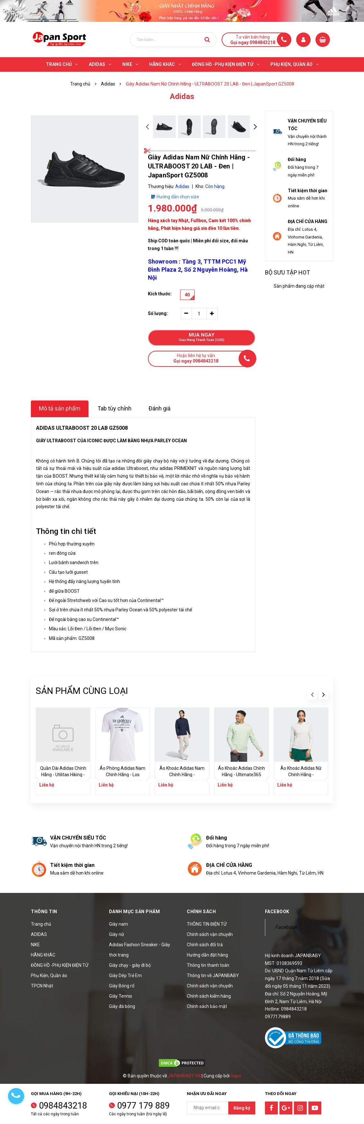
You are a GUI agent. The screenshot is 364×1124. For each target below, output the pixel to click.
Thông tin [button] (44, 911)
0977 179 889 (143, 1106)
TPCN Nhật (42, 985)
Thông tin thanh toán (208, 965)
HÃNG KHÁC (43, 955)
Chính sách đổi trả (205, 944)
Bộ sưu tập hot (287, 272)
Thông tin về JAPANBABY (213, 975)
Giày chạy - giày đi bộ (130, 965)
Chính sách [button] (201, 911)
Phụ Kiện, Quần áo (49, 975)
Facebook (286, 927)
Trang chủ (41, 924)
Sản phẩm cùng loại (82, 691)
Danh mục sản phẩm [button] (134, 911)
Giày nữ (116, 934)
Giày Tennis (120, 996)
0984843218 (63, 1106)
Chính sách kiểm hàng (209, 996)
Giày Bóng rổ (121, 985)
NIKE (35, 944)
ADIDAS (39, 934)
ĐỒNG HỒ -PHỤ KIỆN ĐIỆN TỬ (59, 965)
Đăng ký (241, 1108)
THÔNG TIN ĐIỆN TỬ (207, 924)
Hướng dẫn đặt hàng (207, 955)
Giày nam (118, 924)
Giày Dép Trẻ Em (125, 975)
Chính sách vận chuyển (210, 934)
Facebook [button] (277, 911)
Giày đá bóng (122, 1006)
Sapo (236, 1075)
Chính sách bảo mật (207, 1006)
